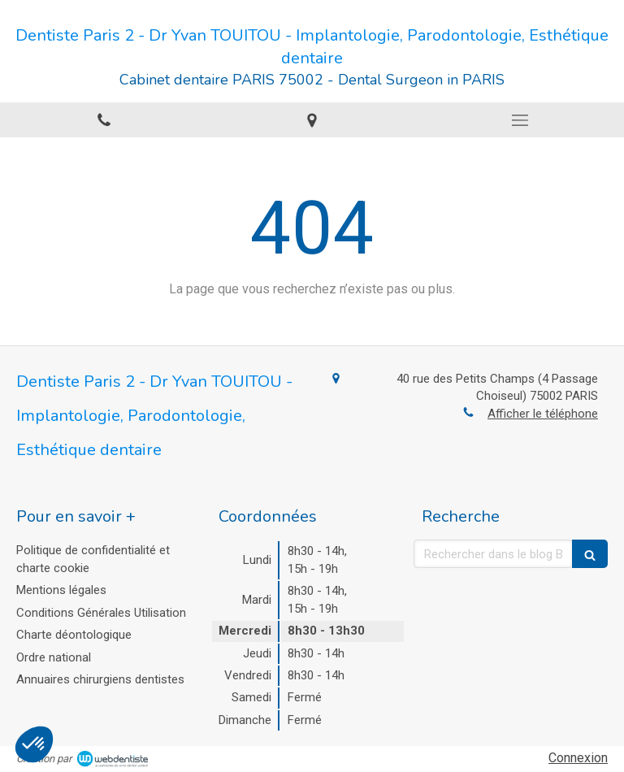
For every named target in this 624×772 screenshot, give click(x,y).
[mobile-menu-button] (520, 120)
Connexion (578, 757)
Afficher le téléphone (543, 413)
